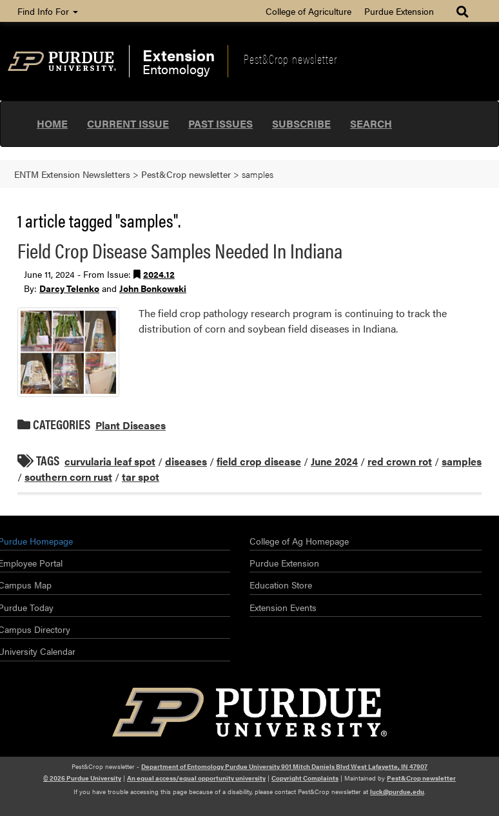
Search (371, 123)
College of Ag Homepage (299, 540)
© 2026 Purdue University (82, 777)
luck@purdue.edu (397, 791)
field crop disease (259, 461)
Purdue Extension (399, 11)
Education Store (280, 584)
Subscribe (301, 123)
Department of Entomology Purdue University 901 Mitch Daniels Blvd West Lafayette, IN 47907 (284, 766)
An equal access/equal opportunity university (196, 777)
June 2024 (334, 461)
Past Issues (220, 123)
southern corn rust (68, 476)
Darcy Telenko (69, 288)
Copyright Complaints (304, 777)
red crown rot (399, 461)
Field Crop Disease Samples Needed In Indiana (179, 249)
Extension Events (283, 607)
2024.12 (159, 273)
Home (52, 123)
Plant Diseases (130, 425)
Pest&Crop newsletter (290, 58)
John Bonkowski (152, 288)
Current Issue (128, 123)
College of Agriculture (308, 11)
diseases (186, 461)
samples (462, 461)
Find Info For (47, 11)
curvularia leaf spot (109, 461)
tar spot (140, 476)
